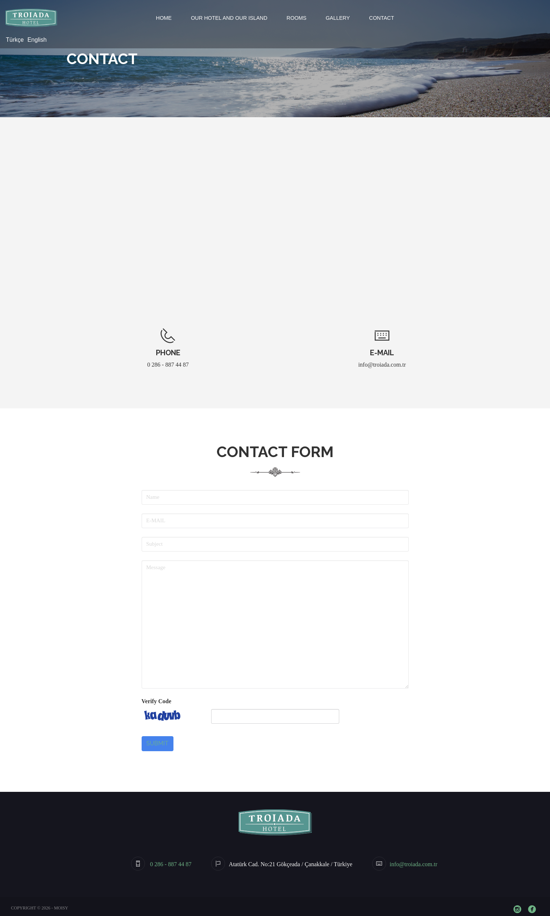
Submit (157, 743)
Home (164, 18)
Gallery (338, 18)
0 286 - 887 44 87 (167, 364)
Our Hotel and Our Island (229, 18)
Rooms (296, 18)
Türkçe (15, 40)
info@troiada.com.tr (382, 364)
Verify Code (157, 701)
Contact (381, 18)
